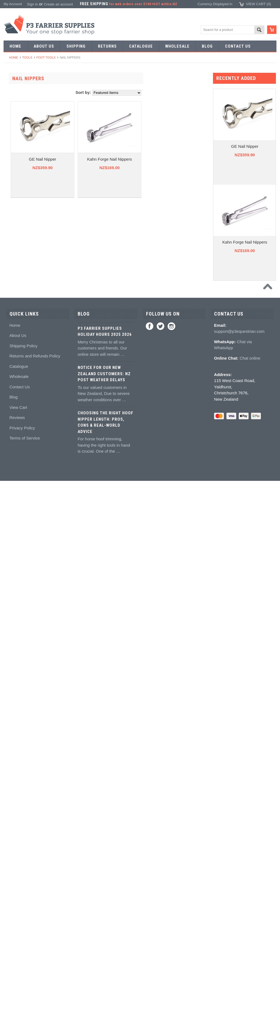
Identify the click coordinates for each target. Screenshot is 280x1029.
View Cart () (258, 4)
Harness (13, 139)
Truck (11, 479)
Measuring (15, 459)
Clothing (13, 689)
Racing (12, 159)
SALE (11, 89)
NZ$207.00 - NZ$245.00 (26, 796)
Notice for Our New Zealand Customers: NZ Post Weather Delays (104, 921)
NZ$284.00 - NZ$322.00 (26, 816)
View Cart (18, 955)
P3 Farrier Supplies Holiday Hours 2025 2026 (105, 879)
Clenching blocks (20, 409)
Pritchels (13, 209)
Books (11, 609)
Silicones (14, 529)
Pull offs (13, 339)
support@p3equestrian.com (239, 879)
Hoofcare (14, 489)
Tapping (13, 259)
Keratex (13, 549)
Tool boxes (15, 449)
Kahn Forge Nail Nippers (173, 159)
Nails (10, 179)
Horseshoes (16, 99)
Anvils (11, 279)
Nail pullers (15, 359)
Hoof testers (16, 429)
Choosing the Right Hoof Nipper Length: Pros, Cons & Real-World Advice (105, 970)
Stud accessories (20, 649)
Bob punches (17, 269)
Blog (13, 945)
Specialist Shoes (20, 119)
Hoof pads (15, 539)
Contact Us (19, 934)
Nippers (13, 329)
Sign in (32, 4)
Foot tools (46, 57)
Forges (12, 289)
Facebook (149, 874)
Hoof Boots (15, 659)
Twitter (160, 874)
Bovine (12, 749)
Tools (27, 57)
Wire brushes (17, 469)
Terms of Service (24, 986)
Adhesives (15, 509)
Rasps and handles (22, 419)
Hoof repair (15, 579)
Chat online (250, 906)
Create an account (58, 4)
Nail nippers (16, 319)
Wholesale (18, 924)
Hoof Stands (16, 439)
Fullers (12, 299)
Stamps (13, 219)
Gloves (12, 729)
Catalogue (18, 914)
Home (13, 57)
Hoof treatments (19, 589)
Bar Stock (14, 169)
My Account (13, 4)
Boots (11, 669)
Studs (11, 629)
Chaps (12, 699)
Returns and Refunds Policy (34, 904)
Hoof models (17, 619)
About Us (17, 883)
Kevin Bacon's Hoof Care (26, 569)
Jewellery (14, 719)
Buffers (12, 349)
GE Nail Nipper (106, 159)
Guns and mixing (20, 519)
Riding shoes (17, 129)
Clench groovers (20, 399)
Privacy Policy (22, 975)
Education (14, 599)
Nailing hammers (20, 379)
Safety (12, 709)
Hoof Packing (17, 499)
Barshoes (14, 149)
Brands (12, 759)
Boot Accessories (20, 679)
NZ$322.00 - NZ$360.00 (26, 826)
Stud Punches (18, 249)
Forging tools (17, 199)
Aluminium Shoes (20, 109)
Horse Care (16, 739)
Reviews (17, 965)
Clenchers (15, 389)
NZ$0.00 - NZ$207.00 (24, 786)
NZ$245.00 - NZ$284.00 (26, 806)
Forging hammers (20, 239)
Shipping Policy (23, 893)
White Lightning (19, 559)
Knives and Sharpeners (25, 369)
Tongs (11, 229)
